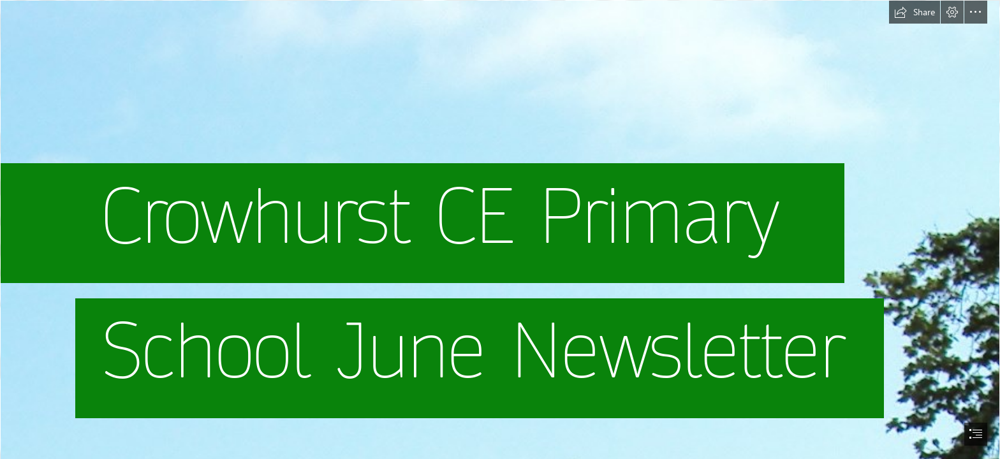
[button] (914, 12)
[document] (500, 229)
